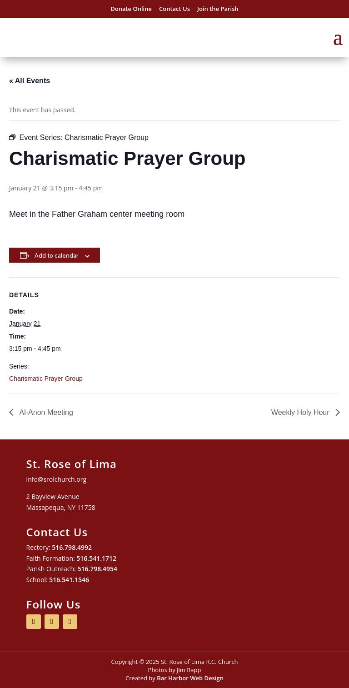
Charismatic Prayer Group (46, 378)
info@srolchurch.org (56, 479)
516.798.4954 (97, 568)
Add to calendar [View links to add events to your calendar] (56, 255)
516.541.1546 (69, 579)
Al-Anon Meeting (45, 412)
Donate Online (131, 9)
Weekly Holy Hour (301, 412)
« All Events (29, 81)
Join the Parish (218, 9)
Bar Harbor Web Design (190, 678)
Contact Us (174, 9)
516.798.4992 (72, 547)
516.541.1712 (96, 558)
